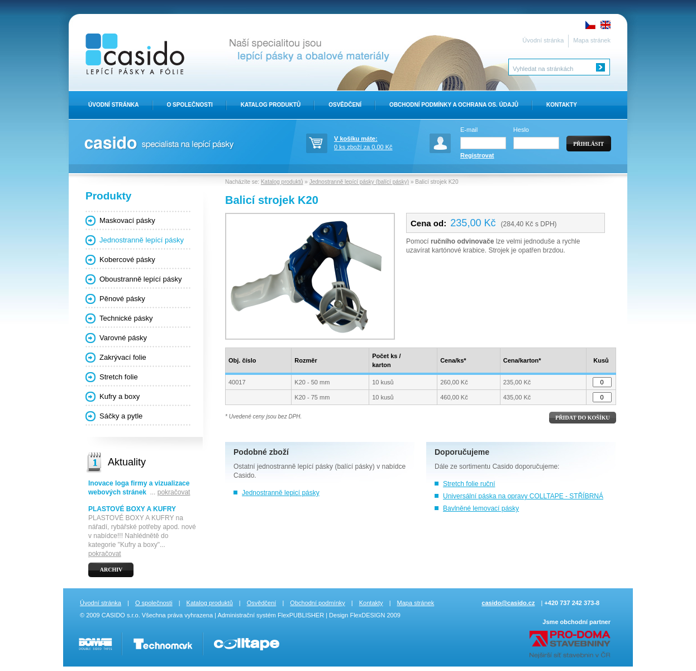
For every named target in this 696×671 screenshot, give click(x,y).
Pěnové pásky (122, 298)
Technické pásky (125, 318)
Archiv (111, 570)
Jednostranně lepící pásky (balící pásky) (359, 182)
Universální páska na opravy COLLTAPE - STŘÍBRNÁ (523, 496)
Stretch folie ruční (469, 484)
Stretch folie (118, 377)
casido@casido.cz (508, 602)
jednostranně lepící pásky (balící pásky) (316, 466)
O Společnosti (190, 105)
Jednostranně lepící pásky (141, 240)
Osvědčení (344, 105)
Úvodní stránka (543, 40)
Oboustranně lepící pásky (140, 279)
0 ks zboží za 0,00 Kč (373, 142)
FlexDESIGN (367, 615)
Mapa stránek (592, 40)
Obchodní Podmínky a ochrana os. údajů (453, 105)
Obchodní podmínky (317, 602)
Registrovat (477, 155)
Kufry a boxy (119, 396)
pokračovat (174, 492)
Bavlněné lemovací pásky (481, 508)
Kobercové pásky (127, 259)
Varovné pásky (123, 338)
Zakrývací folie (122, 357)
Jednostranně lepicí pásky (281, 493)
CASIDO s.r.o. (121, 615)
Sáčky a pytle (120, 416)
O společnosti (154, 602)
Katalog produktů (271, 105)
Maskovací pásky (127, 220)
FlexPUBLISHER (301, 615)
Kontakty (561, 105)
